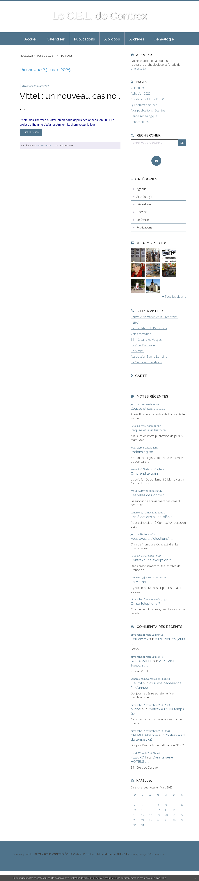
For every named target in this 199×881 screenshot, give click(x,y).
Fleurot (136, 683)
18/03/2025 (26, 55)
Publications (84, 39)
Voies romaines (141, 334)
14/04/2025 (66, 55)
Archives (136, 39)
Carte (141, 376)
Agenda (141, 189)
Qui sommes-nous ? (144, 105)
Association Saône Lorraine (149, 356)
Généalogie (164, 39)
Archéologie (43, 145)
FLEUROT (138, 757)
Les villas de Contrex (147, 495)
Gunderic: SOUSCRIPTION (148, 99)
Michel (136, 709)
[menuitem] (31, 38)
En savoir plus (159, 878)
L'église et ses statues (148, 408)
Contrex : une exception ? (151, 560)
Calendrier (56, 39)
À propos (112, 39)
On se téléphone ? (145, 603)
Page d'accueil (45, 55)
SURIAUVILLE (141, 661)
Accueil (30, 39)
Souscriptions (140, 122)
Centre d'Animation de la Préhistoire (154, 317)
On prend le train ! (145, 473)
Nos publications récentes (148, 110)
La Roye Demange (143, 345)
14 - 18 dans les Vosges (146, 340)
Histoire (141, 212)
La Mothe (137, 351)
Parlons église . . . (144, 452)
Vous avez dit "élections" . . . (152, 538)
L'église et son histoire (148, 430)
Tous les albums (175, 297)
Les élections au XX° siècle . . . (154, 517)
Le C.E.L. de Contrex (99, 16)
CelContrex (139, 639)
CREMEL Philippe (144, 735)
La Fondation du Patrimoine (149, 328)
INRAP (135, 323)
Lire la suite (31, 132)
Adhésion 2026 (140, 93)
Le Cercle (142, 220)
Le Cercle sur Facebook (146, 362)
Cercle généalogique (144, 116)
